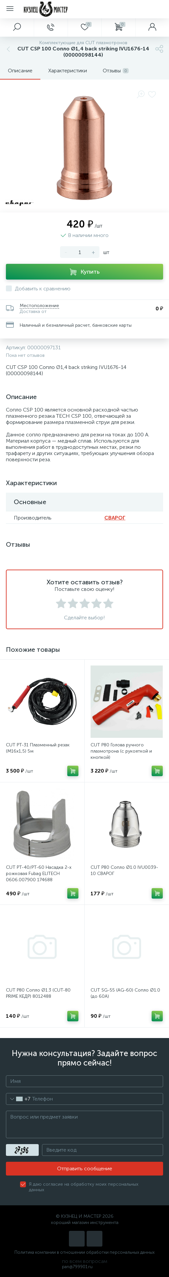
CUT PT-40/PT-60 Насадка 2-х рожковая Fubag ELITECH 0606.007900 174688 (39, 874)
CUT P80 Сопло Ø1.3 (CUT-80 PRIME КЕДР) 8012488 (38, 993)
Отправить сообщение (84, 1168)
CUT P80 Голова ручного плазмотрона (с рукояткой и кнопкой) (121, 751)
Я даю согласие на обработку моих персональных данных (83, 1187)
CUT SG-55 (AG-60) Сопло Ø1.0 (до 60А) (125, 993)
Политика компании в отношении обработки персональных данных (84, 1252)
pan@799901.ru (77, 1266)
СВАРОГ (114, 518)
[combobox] (18, 1098)
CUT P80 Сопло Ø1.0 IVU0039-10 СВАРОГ (124, 870)
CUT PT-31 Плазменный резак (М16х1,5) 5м (38, 748)
